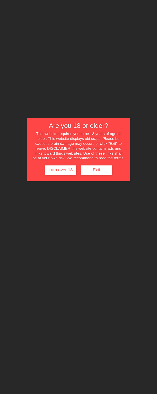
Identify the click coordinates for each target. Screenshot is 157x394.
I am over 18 (60, 169)
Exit (96, 169)
